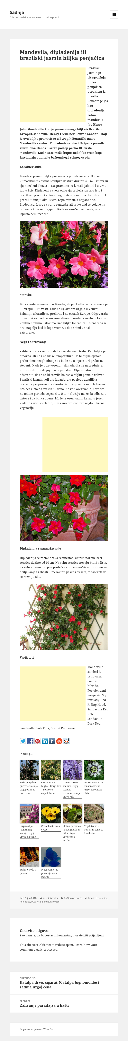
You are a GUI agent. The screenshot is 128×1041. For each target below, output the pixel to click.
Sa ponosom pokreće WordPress (37, 1029)
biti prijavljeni (93, 935)
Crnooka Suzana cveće (50, 827)
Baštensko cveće (73, 898)
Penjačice (25, 901)
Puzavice (36, 901)
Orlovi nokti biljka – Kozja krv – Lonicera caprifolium (51, 788)
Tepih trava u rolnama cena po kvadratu (93, 829)
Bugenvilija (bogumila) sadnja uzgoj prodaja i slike (28, 831)
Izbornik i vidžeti (114, 18)
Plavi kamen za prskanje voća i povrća (49, 873)
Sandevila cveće (50, 901)
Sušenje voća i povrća (28, 871)
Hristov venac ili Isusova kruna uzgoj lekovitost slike (93, 788)
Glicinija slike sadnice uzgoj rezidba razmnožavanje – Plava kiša (72, 789)
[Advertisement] (53, 94)
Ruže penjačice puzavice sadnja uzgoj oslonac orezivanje (29, 788)
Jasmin (91, 898)
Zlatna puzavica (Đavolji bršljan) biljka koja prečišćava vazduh (72, 833)
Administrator (50, 898)
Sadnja (17, 12)
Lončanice (101, 898)
